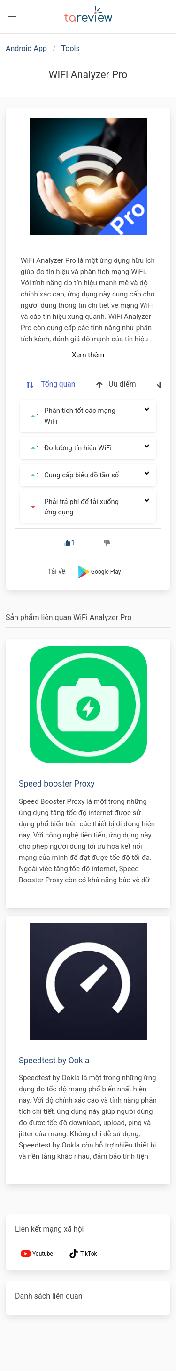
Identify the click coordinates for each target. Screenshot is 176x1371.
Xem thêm (88, 355)
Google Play (98, 571)
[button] (12, 14)
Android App (26, 48)
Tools (70, 48)
